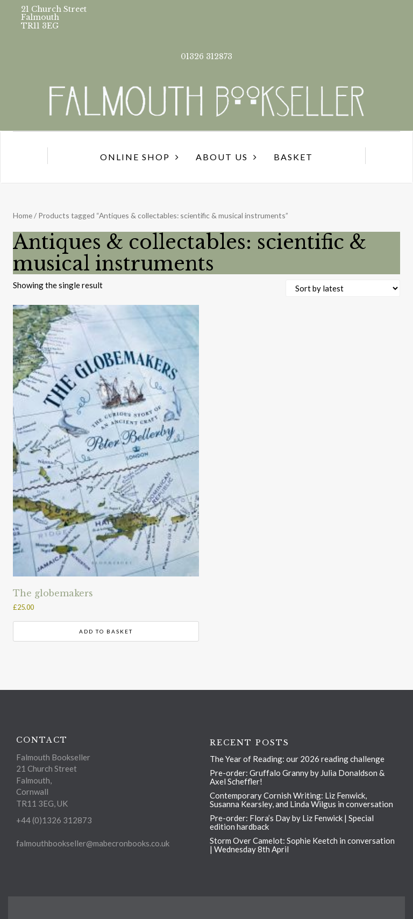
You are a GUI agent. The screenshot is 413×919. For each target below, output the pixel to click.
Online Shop (135, 157)
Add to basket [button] (106, 631)
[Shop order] (343, 288)
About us (222, 157)
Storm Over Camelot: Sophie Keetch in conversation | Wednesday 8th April (302, 845)
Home (22, 215)
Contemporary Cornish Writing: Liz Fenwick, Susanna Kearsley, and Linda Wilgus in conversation (301, 799)
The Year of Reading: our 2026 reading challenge (297, 759)
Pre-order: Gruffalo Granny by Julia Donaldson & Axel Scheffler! (297, 777)
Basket (293, 157)
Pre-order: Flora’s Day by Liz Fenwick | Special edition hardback (292, 822)
